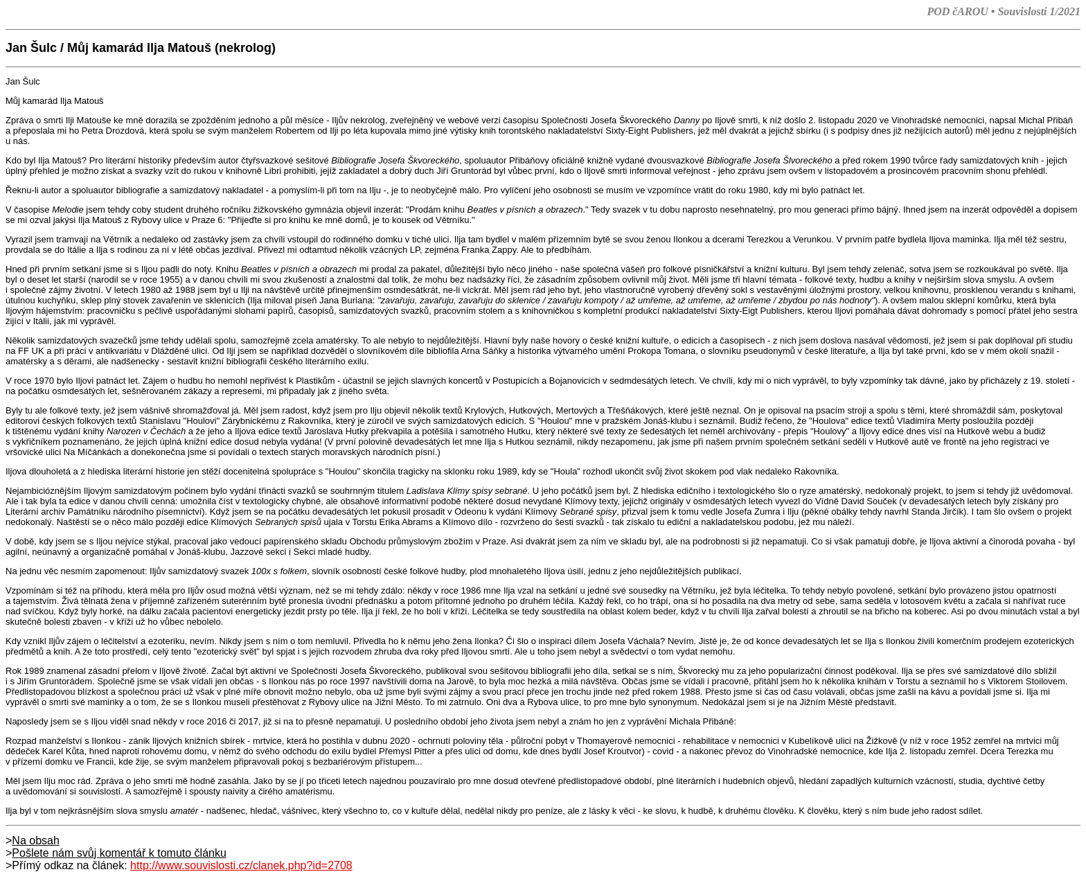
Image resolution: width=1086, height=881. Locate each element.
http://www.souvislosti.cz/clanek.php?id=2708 (241, 865)
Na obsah (36, 840)
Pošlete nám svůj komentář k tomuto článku (119, 853)
